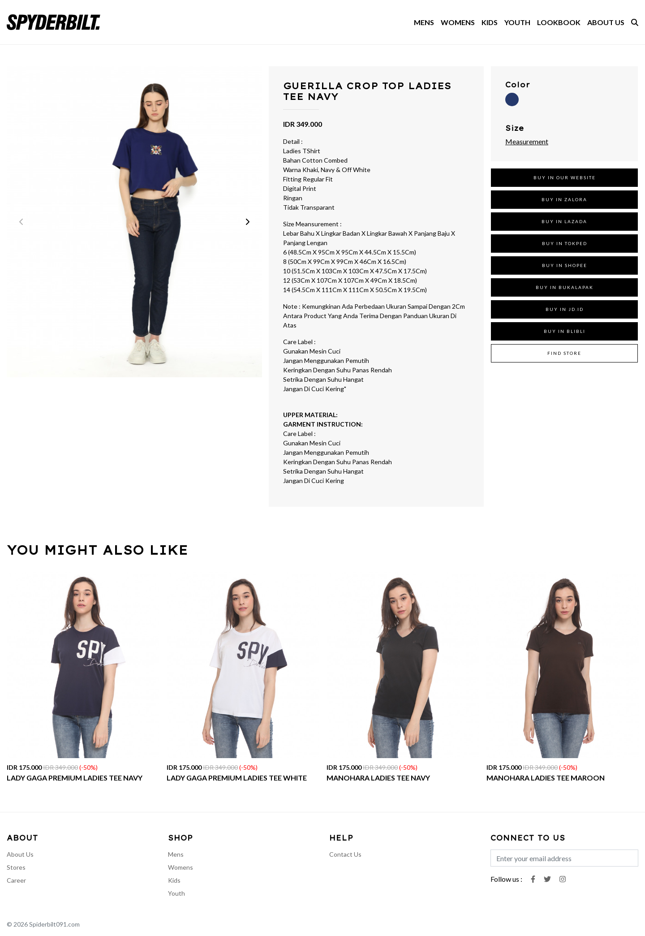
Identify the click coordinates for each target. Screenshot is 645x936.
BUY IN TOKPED (564, 243)
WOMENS (458, 22)
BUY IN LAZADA (564, 221)
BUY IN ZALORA (564, 199)
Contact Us (345, 854)
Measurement (526, 141)
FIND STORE (564, 353)
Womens (180, 867)
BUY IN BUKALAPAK (564, 287)
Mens (176, 854)
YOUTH (517, 22)
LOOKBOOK (558, 22)
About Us (20, 854)
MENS (424, 22)
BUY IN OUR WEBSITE (564, 177)
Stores (16, 867)
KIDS (490, 22)
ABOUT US (605, 22)
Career (16, 880)
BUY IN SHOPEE (564, 265)
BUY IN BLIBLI (564, 331)
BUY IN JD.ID (565, 309)
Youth (176, 893)
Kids (174, 880)
